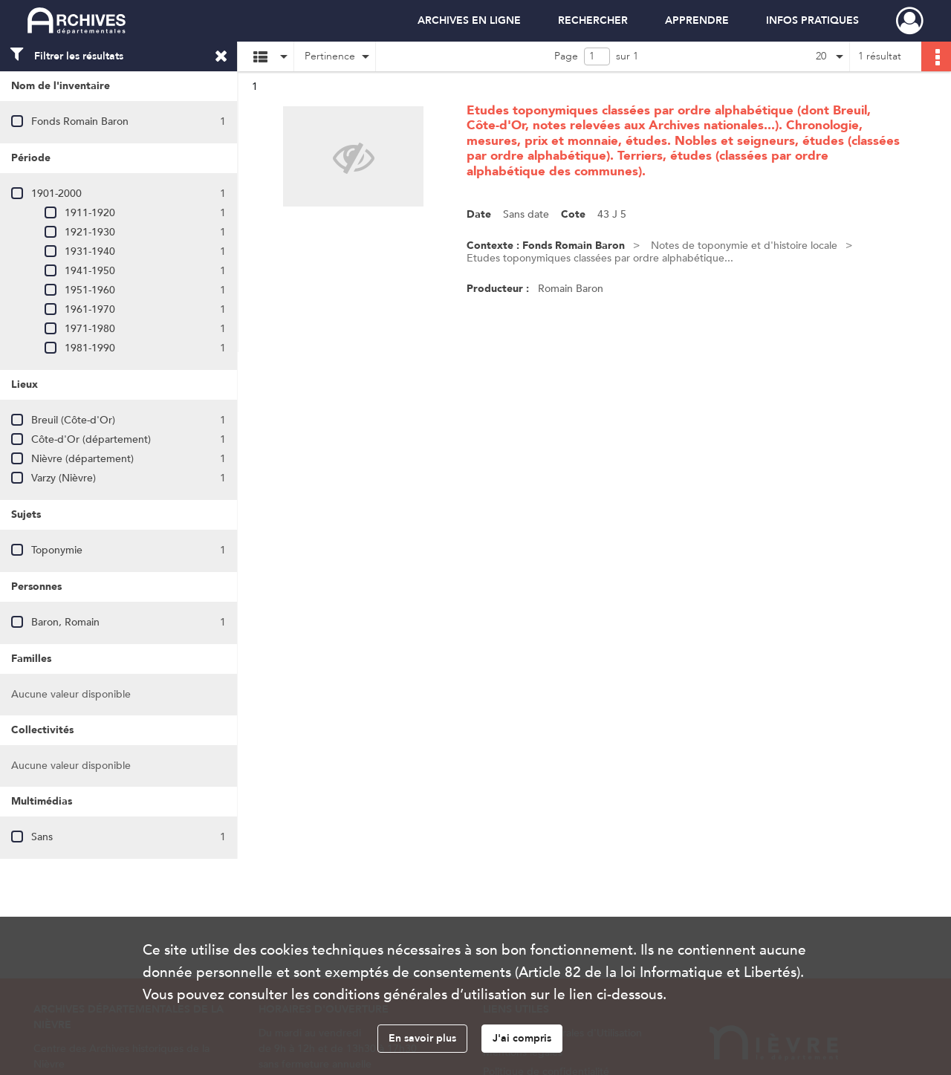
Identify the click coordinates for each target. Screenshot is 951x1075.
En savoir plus (422, 1038)
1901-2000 (56, 193)
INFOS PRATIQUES (812, 20)
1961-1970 (90, 309)
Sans (42, 837)
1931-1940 (90, 251)
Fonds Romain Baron (80, 121)
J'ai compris (522, 1038)
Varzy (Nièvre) (63, 478)
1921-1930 (90, 232)
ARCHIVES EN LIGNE (469, 20)
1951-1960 (90, 290)
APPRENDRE (697, 20)
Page (566, 56)
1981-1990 (90, 348)
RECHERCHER (593, 20)
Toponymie (56, 550)
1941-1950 (90, 271)
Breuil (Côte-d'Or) (73, 420)
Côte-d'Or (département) (91, 439)
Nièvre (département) (82, 459)
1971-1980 (90, 329)
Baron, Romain (65, 622)
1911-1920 (90, 213)
